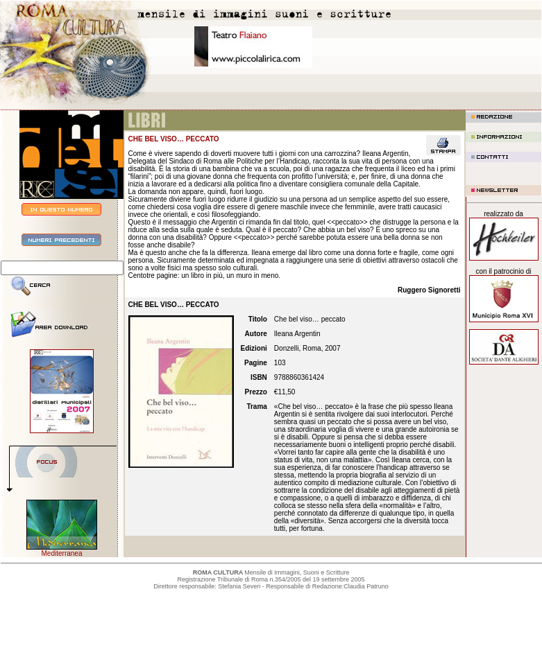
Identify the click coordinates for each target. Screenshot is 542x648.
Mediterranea (62, 553)
